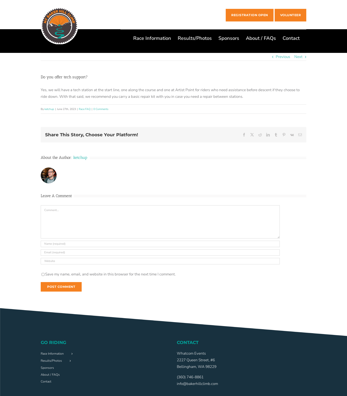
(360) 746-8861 (190, 377)
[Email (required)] (160, 252)
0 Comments (100, 109)
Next (298, 56)
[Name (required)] (160, 244)
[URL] (160, 261)
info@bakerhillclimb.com (197, 383)
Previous (283, 56)
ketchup (49, 109)
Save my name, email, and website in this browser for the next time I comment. (110, 274)
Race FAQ (85, 109)
